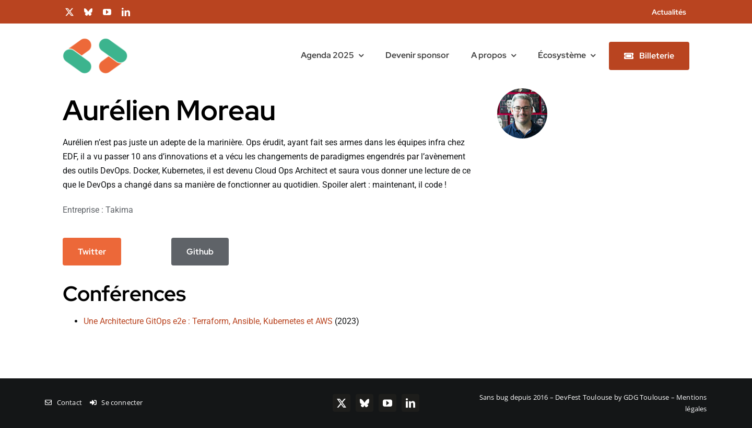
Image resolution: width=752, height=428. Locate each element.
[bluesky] (88, 12)
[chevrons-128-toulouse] (95, 27)
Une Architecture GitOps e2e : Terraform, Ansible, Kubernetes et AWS (208, 321)
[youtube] (107, 12)
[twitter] (69, 12)
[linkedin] (126, 12)
